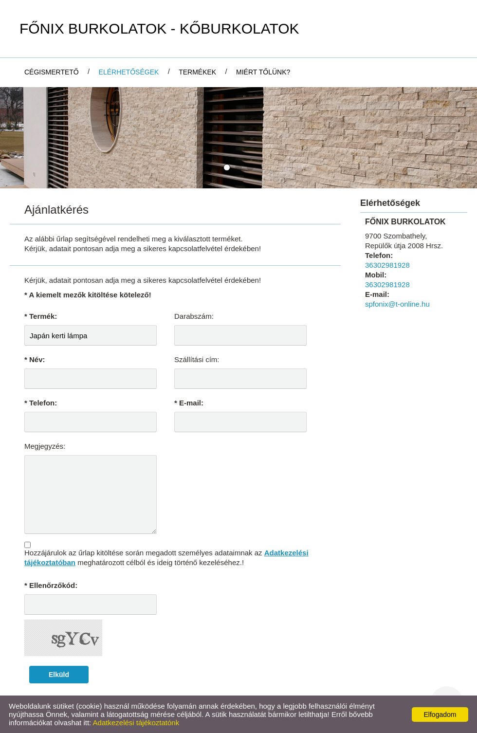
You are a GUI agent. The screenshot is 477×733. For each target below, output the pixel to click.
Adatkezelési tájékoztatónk (136, 722)
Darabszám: (194, 316)
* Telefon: (40, 403)
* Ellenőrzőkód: (50, 585)
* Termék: (40, 316)
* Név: (34, 359)
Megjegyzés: (44, 446)
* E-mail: (188, 403)
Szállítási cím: (197, 359)
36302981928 (387, 265)
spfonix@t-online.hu (397, 304)
